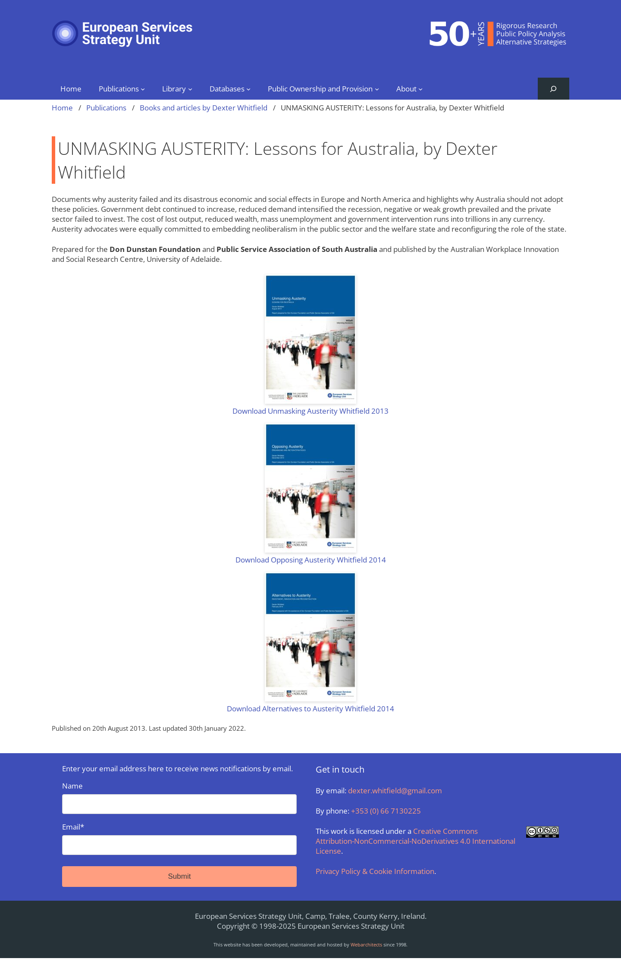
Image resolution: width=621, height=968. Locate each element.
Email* (179, 838)
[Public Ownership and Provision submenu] (377, 88)
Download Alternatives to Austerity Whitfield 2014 (310, 708)
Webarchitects (366, 944)
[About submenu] (420, 88)
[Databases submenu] (248, 88)
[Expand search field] (553, 89)
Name (179, 797)
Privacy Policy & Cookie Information (375, 871)
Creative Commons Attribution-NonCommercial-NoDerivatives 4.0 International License (415, 841)
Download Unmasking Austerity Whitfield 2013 (310, 411)
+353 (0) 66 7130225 (386, 811)
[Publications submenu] (143, 88)
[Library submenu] (190, 88)
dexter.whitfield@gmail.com (395, 790)
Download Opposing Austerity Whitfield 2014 (310, 560)
